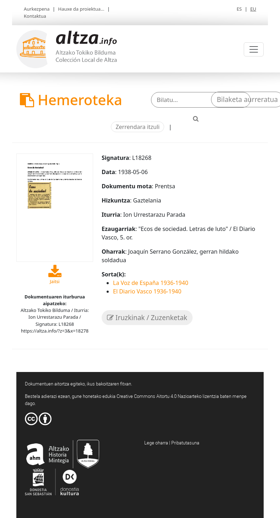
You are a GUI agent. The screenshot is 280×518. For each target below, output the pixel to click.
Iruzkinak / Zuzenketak (147, 317)
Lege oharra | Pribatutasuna (171, 442)
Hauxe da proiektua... (81, 9)
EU (253, 9)
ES (239, 9)
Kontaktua (35, 16)
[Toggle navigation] (254, 49)
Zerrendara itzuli (137, 127)
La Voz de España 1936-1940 (150, 283)
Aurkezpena (37, 9)
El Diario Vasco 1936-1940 (147, 291)
